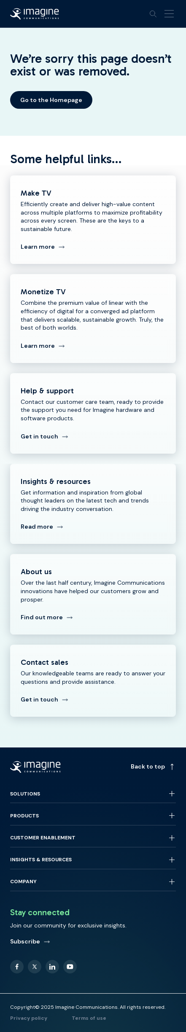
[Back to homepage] (34, 14)
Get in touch (44, 436)
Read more (42, 526)
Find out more (47, 617)
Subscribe (30, 941)
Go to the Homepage (51, 100)
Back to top (153, 767)
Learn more (43, 246)
